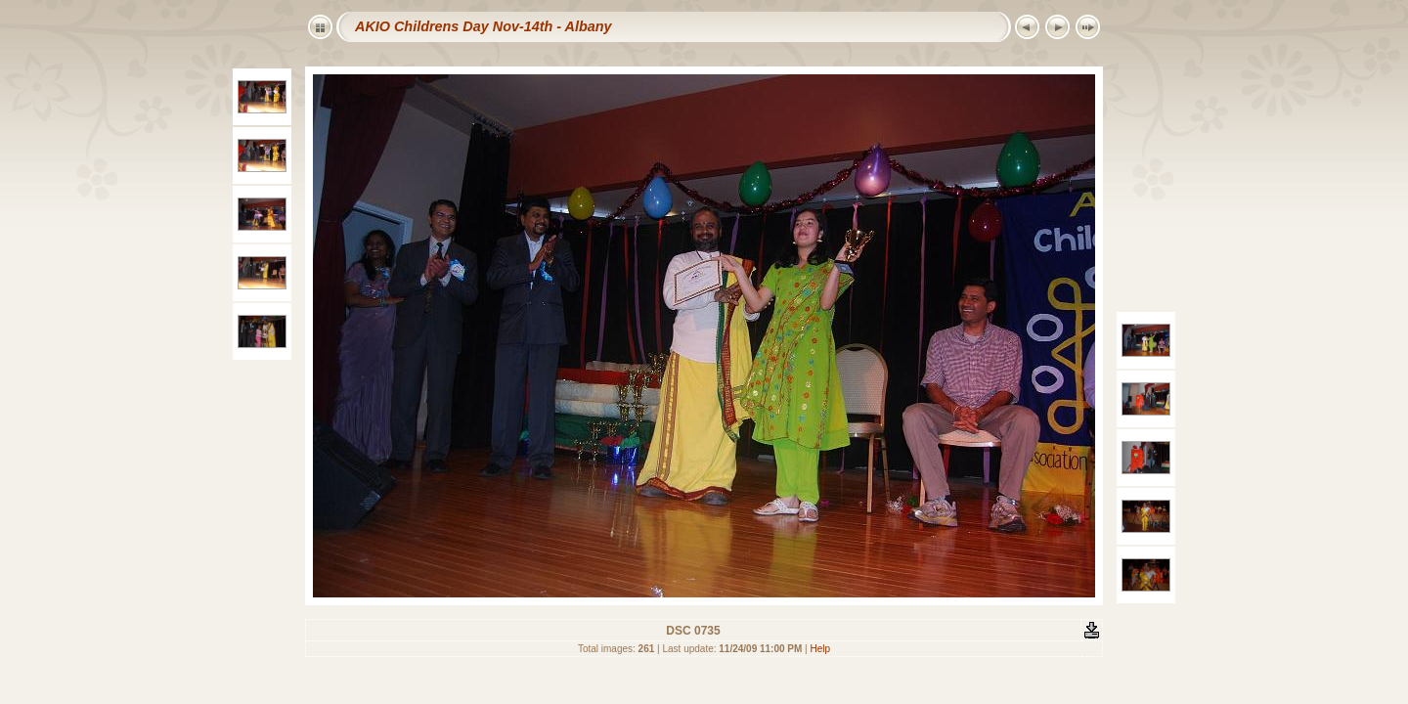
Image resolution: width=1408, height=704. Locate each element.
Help (821, 648)
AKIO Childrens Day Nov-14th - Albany (483, 26)
